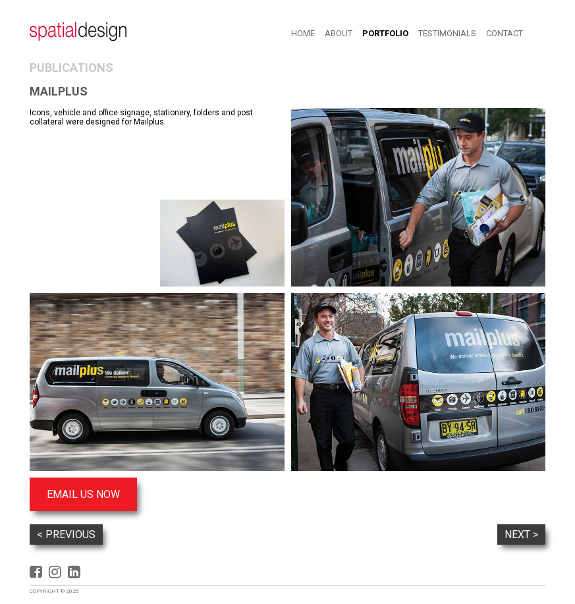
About (338, 33)
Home (303, 33)
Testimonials (447, 33)
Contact (504, 33)
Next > (521, 534)
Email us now (83, 494)
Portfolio (385, 33)
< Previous (66, 534)
